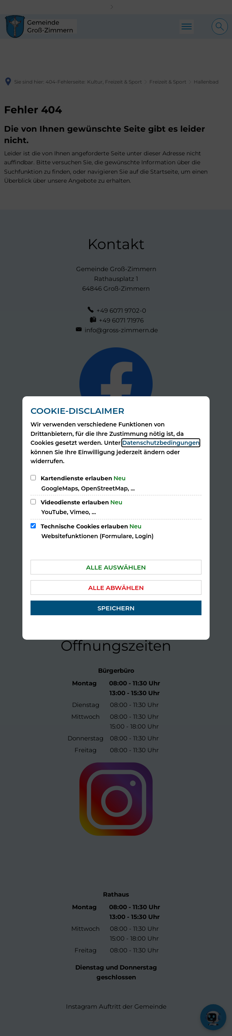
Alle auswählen (116, 567)
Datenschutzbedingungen (160, 442)
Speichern (115, 608)
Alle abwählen (116, 588)
